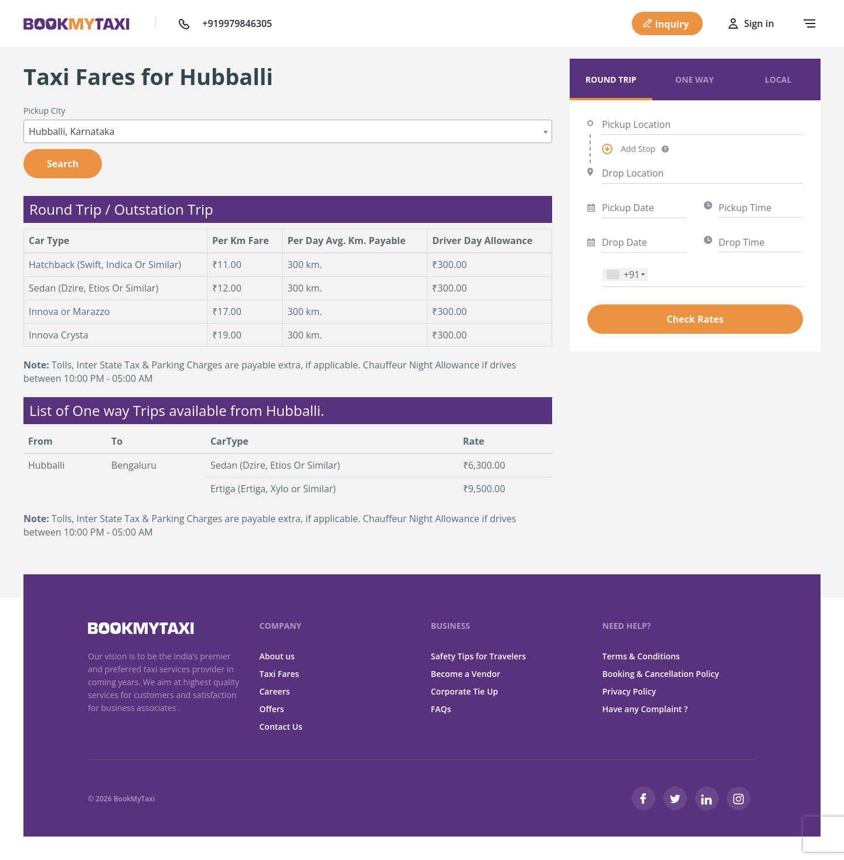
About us (277, 656)
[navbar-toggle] (806, 23)
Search (63, 163)
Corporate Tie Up (464, 691)
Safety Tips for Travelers (478, 656)
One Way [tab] (694, 79)
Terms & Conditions (641, 656)
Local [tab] (778, 79)
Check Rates (694, 319)
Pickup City (44, 110)
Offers (272, 709)
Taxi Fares (280, 673)
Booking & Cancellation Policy (661, 673)
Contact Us (281, 726)
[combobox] (287, 131)
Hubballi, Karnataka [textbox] (71, 131)
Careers (275, 691)
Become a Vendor (466, 673)
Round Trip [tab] (611, 79)
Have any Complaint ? (645, 709)
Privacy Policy (629, 691)
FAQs (441, 709)
